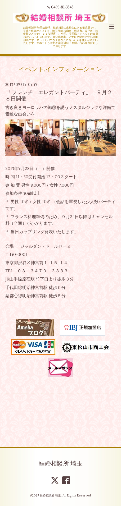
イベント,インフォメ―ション (60, 69)
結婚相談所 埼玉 (61, 463)
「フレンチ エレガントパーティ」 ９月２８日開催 (58, 95)
